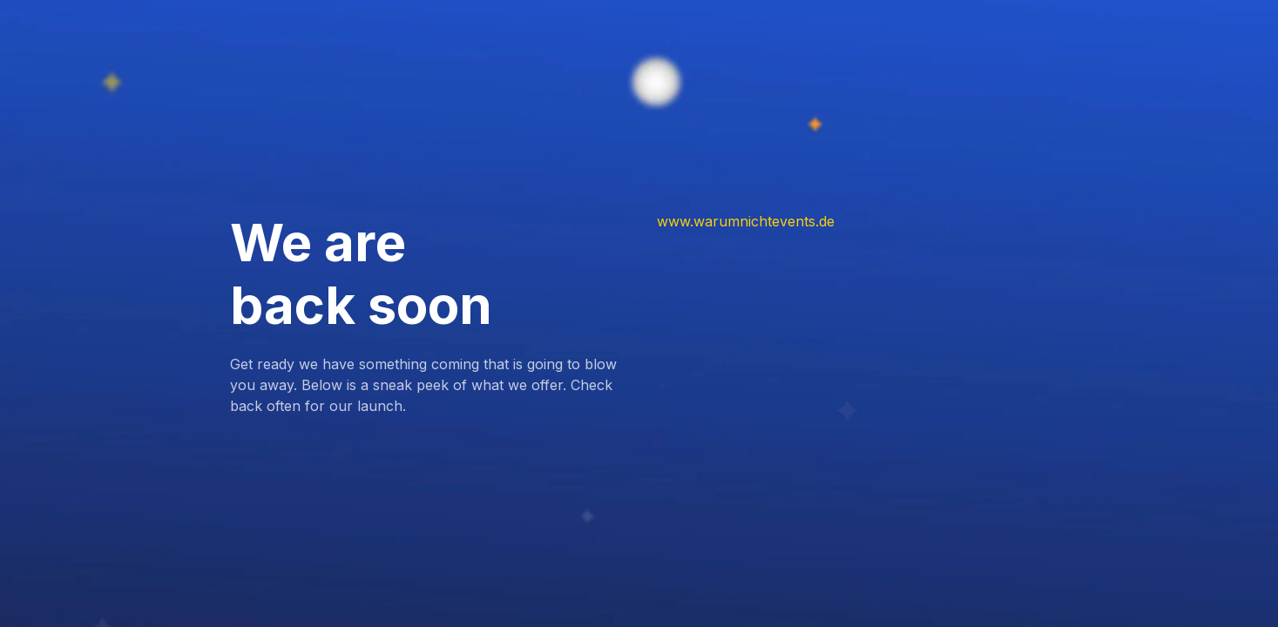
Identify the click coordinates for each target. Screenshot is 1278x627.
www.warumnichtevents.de (746, 221)
